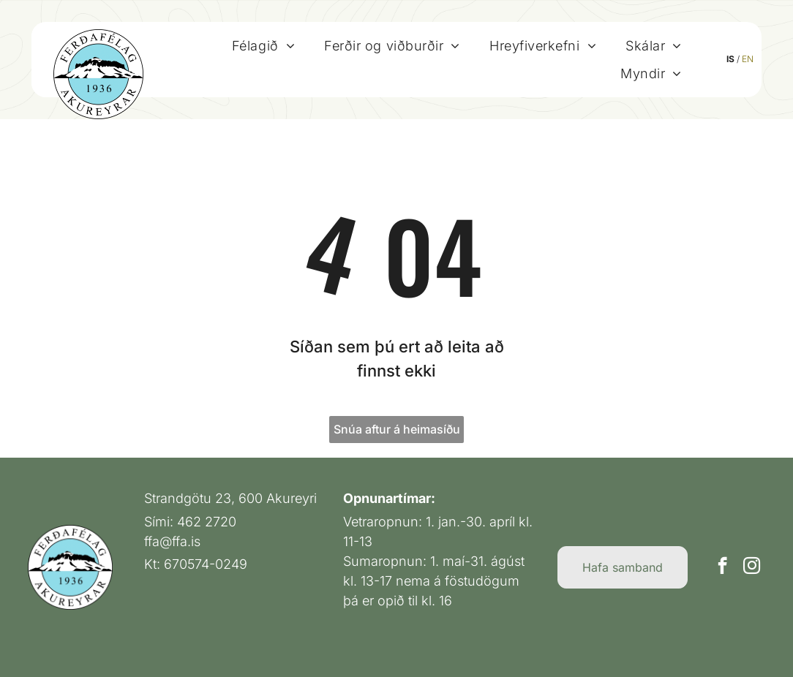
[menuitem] (263, 45)
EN (747, 58)
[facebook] (722, 567)
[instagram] (751, 567)
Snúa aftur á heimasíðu (397, 429)
